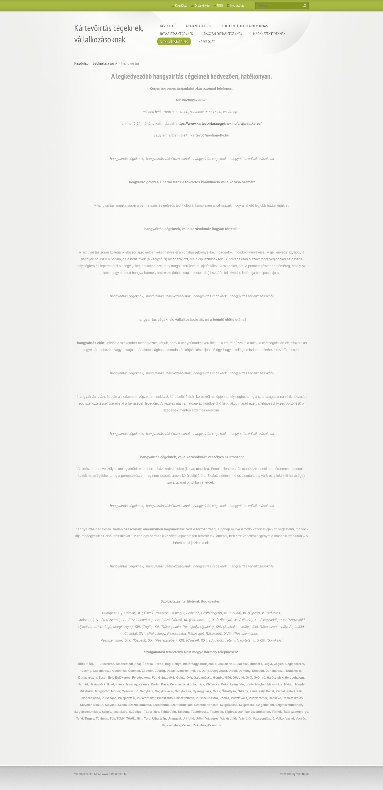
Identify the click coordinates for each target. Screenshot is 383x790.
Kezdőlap (167, 25)
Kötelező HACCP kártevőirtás (245, 25)
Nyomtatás (237, 5)
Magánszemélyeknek (269, 33)
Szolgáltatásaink (174, 41)
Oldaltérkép (202, 5)
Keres (304, 5)
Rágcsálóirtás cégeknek (223, 33)
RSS (220, 5)
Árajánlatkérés (198, 25)
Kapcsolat (207, 41)
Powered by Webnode (294, 774)
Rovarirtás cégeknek (176, 33)
